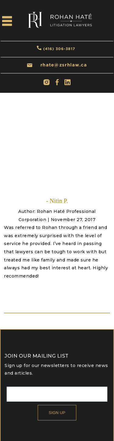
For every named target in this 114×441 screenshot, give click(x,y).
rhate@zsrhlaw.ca (63, 64)
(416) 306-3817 (59, 49)
